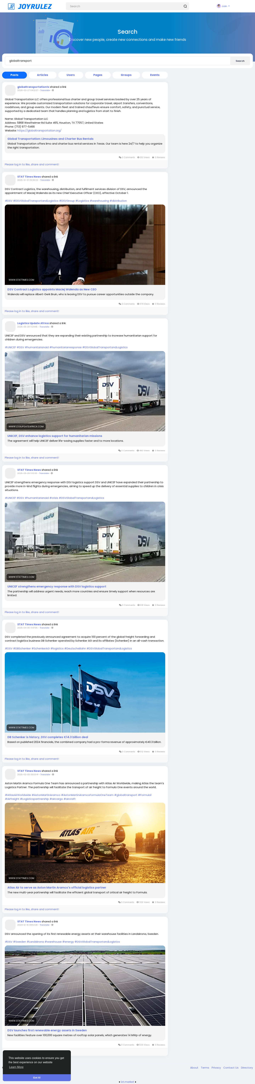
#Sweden (19, 942)
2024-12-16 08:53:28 (27, 924)
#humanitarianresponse (65, 347)
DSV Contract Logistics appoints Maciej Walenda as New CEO (52, 289)
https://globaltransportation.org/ (39, 130)
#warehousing (99, 201)
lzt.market (127, 1082)
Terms (205, 1067)
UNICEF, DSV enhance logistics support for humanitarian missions (54, 436)
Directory (247, 1067)
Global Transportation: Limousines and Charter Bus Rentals (50, 139)
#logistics (57, 648)
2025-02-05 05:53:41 (27, 774)
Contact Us (231, 1067)
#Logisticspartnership (34, 799)
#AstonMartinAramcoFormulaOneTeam (87, 795)
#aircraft (70, 799)
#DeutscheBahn (75, 648)
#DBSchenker (22, 648)
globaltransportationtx (33, 87)
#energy (68, 942)
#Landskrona (35, 942)
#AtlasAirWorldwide (18, 795)
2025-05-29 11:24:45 (27, 326)
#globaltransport (125, 795)
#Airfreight (12, 799)
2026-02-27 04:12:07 (27, 90)
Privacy (217, 1067)
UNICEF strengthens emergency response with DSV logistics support (56, 587)
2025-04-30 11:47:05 (27, 627)
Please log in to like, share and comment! (32, 164)
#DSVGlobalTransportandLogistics (35, 201)
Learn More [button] (16, 1067)
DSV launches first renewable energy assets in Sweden (47, 1030)
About (194, 1067)
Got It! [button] (37, 1077)
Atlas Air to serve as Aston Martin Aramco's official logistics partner (56, 888)
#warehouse (53, 942)
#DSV (8, 201)
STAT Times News (29, 176)
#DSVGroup (67, 201)
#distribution (118, 201)
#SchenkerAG (41, 648)
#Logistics (82, 201)
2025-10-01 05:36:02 (27, 180)
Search (240, 61)
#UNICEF (10, 347)
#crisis (53, 498)
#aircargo (56, 799)
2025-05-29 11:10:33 (27, 473)
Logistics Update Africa (33, 323)
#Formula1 (145, 795)
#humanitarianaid (37, 347)
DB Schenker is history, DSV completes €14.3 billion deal (47, 737)
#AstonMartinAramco (46, 795)
